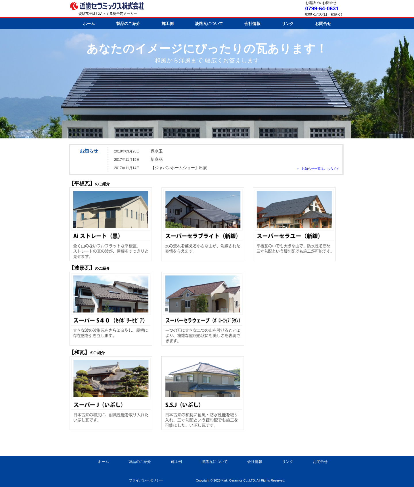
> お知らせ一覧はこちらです (318, 168)
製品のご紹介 (128, 23)
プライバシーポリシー (146, 480)
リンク (288, 23)
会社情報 (252, 23)
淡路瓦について (209, 23)
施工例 (168, 23)
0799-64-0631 (322, 8)
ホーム (89, 23)
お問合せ (323, 23)
